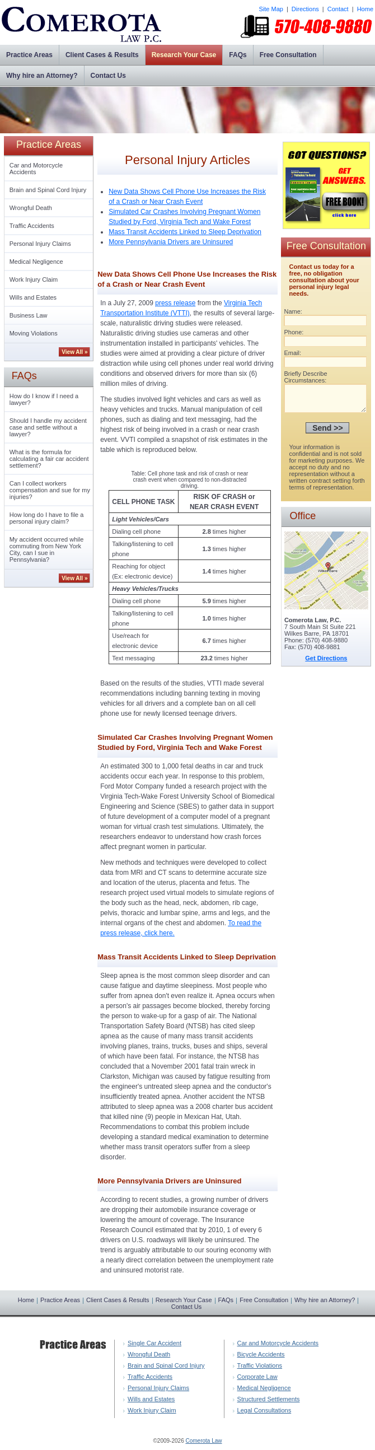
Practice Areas (29, 55)
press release (175, 303)
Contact (338, 9)
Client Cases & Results (102, 55)
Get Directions (326, 663)
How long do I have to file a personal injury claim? (47, 518)
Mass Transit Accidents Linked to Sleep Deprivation (185, 232)
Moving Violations (34, 333)
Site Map (271, 9)
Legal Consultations (264, 1410)
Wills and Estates (33, 297)
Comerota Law (203, 1441)
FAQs (237, 55)
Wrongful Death (31, 207)
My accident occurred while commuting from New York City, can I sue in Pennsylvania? (47, 549)
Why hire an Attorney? (42, 76)
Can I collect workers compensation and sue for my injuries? (50, 490)
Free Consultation (288, 55)
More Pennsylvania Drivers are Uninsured (171, 242)
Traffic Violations (260, 1365)
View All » (74, 352)
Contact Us (108, 76)
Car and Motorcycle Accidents (36, 168)
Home (365, 9)
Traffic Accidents (32, 225)
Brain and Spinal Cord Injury (48, 190)
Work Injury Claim (34, 279)
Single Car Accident (154, 1343)
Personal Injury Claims (40, 243)
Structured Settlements (268, 1399)
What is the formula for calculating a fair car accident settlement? (49, 459)
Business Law (29, 315)
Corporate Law (257, 1376)
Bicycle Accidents (261, 1354)
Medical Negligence (36, 261)
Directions (305, 9)
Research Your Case (184, 55)
